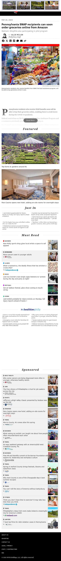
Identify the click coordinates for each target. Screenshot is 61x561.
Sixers (7, 296)
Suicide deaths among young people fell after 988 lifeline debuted (15, 324)
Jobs (6, 386)
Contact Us (6, 542)
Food (6, 45)
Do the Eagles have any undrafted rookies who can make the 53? (16, 223)
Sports (7, 398)
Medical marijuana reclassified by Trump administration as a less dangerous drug (44, 324)
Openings (8, 409)
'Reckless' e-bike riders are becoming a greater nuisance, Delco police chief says (44, 223)
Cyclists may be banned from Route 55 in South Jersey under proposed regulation (44, 214)
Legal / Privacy (7, 546)
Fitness (7, 497)
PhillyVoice (5, 13)
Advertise (5, 538)
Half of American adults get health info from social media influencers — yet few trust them (44, 218)
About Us (5, 535)
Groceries (12, 45)
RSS (3, 553)
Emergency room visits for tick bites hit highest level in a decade (15, 321)
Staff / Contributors (9, 549)
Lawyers (7, 519)
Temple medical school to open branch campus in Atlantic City (44, 321)
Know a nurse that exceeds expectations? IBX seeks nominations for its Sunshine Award (16, 316)
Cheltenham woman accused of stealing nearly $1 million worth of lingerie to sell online (15, 227)
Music (7, 274)
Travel (7, 420)
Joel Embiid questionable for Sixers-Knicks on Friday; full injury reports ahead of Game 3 (15, 214)
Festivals (8, 285)
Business (8, 241)
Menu (57, 13)
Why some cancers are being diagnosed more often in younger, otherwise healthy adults (44, 316)
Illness (7, 263)
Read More (30, 120)
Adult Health (9, 375)
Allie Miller (17, 35)
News (15, 13)
